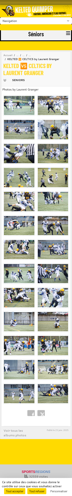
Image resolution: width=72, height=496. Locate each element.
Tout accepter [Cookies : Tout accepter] (14, 491)
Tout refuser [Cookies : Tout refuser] (36, 491)
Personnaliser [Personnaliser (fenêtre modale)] (58, 491)
